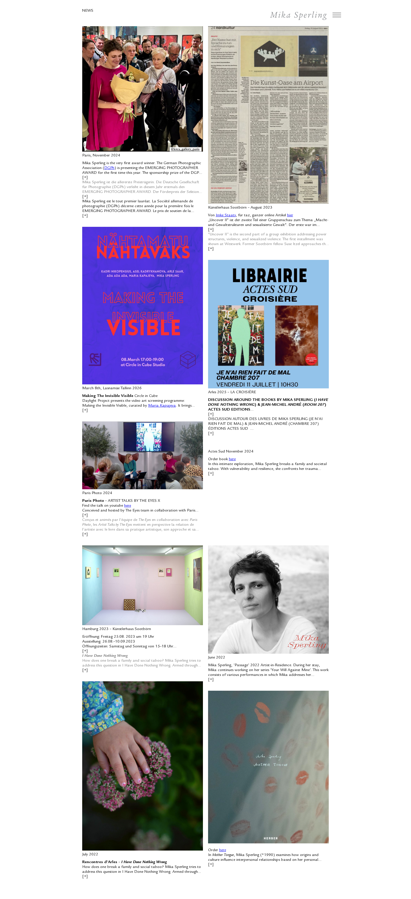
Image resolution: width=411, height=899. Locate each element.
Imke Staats (226, 215)
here (127, 506)
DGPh (109, 168)
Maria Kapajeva (162, 406)
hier (290, 215)
